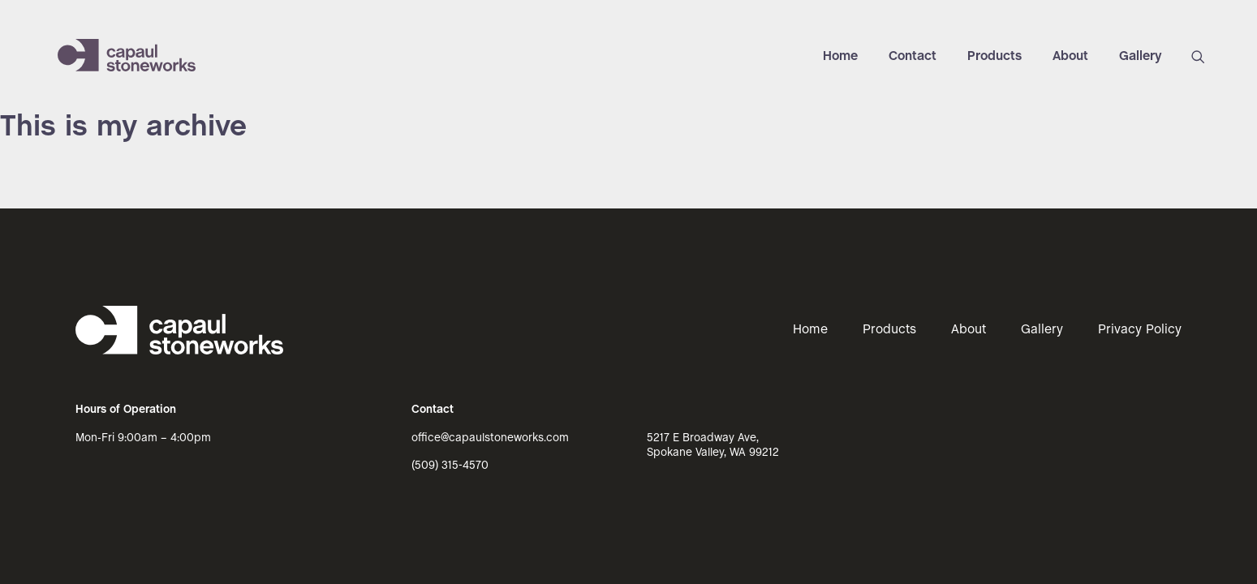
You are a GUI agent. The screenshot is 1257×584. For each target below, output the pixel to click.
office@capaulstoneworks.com (490, 438)
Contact (912, 56)
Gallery (1140, 56)
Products (994, 56)
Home (840, 56)
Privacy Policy (1140, 330)
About (1070, 56)
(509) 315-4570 (450, 466)
